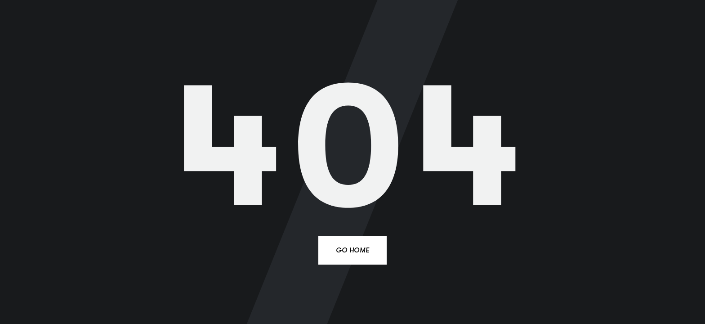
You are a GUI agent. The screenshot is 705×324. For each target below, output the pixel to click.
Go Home (353, 250)
